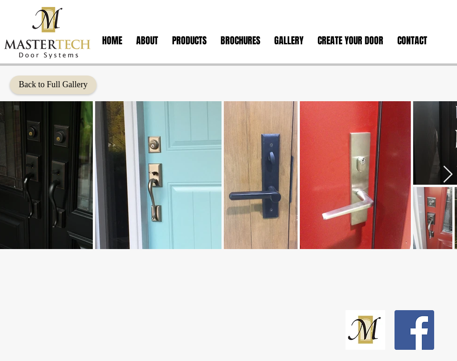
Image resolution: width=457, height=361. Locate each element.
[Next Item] (448, 175)
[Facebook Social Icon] (414, 330)
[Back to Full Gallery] (53, 85)
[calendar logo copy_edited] (365, 330)
